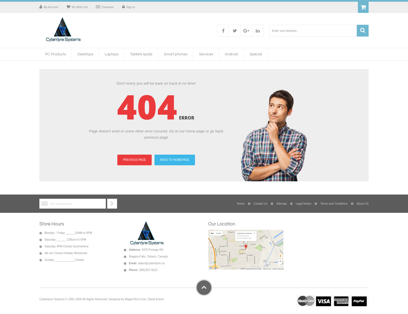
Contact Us (260, 203)
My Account (51, 7)
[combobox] (313, 31)
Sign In (130, 7)
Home (241, 203)
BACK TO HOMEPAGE (174, 159)
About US (363, 203)
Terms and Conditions (334, 203)
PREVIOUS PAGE (134, 159)
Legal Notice (303, 203)
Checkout (107, 7)
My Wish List (80, 7)
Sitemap (281, 203)
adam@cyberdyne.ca (151, 263)
